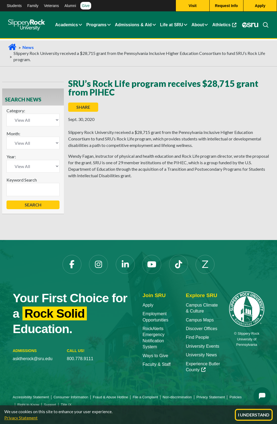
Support (50, 405)
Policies (235, 397)
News (28, 47)
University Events (202, 346)
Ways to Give (155, 355)
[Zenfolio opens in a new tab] (205, 264)
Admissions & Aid (133, 25)
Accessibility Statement (31, 397)
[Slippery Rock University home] (246, 308)
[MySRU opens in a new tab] (250, 25)
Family (32, 6)
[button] (80, 25)
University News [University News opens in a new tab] (201, 355)
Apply (148, 305)
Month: (13, 133)
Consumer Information (71, 397)
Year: (11, 156)
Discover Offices (201, 328)
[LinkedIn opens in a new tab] (125, 264)
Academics (66, 25)
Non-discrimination (177, 397)
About (198, 25)
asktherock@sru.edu (32, 358)
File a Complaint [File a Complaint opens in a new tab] (145, 397)
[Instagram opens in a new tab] (98, 264)
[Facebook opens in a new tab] (71, 264)
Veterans (51, 6)
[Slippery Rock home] (26, 25)
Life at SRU (171, 25)
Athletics (225, 26)
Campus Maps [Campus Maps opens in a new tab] (200, 320)
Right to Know (28, 405)
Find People (197, 337)
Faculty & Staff (157, 364)
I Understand (253, 414)
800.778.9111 (80, 358)
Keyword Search (21, 179)
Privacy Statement (21, 417)
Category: (15, 110)
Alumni (70, 6)
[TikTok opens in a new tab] (178, 264)
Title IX (66, 405)
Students (14, 6)
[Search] (263, 25)
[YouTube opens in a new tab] (151, 264)
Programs (96, 25)
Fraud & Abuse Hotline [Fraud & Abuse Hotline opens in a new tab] (110, 397)
